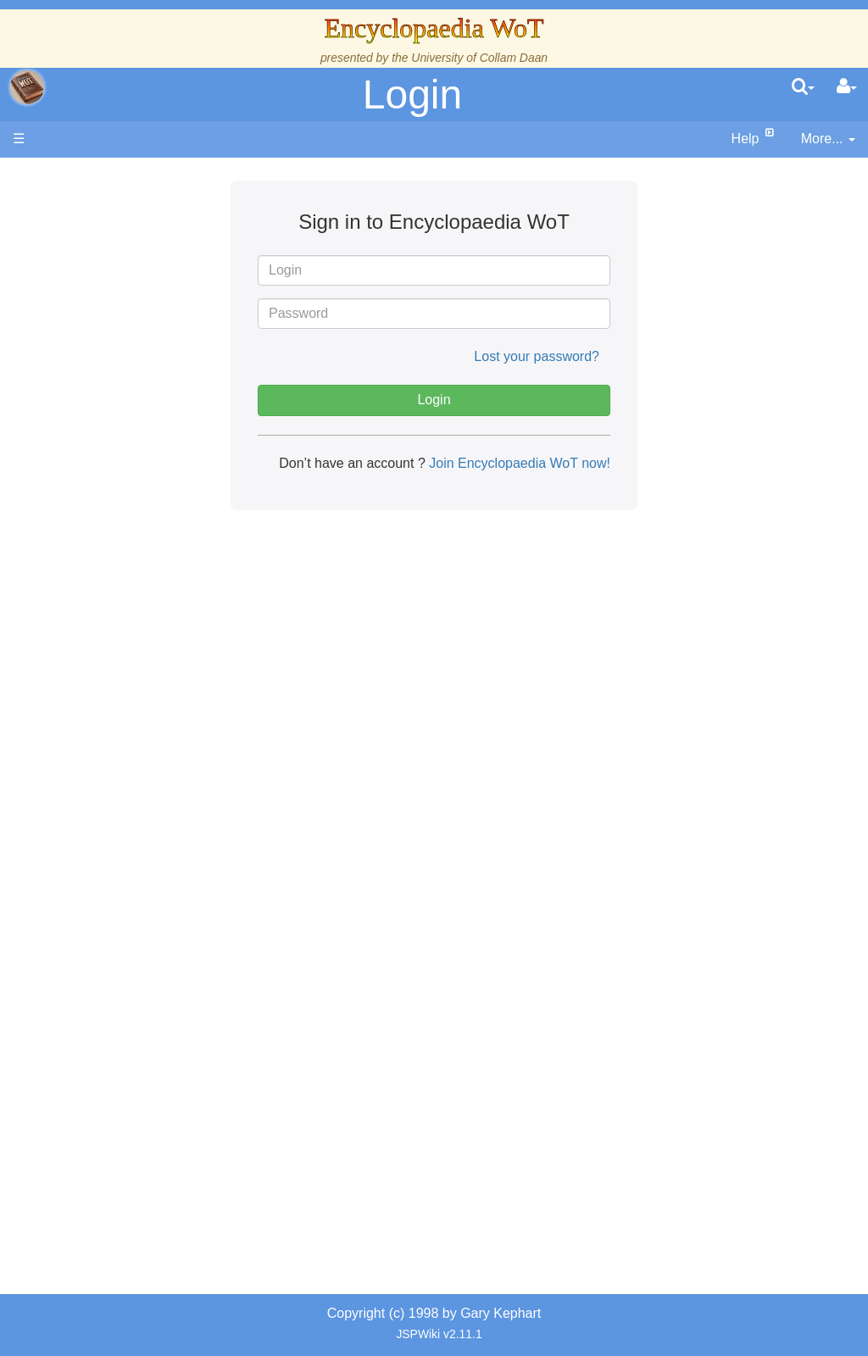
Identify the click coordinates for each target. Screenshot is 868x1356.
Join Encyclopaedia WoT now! (518, 463)
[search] (803, 87)
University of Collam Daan (479, 57)
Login (412, 94)
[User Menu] (847, 87)
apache (27, 87)
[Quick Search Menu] (803, 87)
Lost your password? (536, 356)
